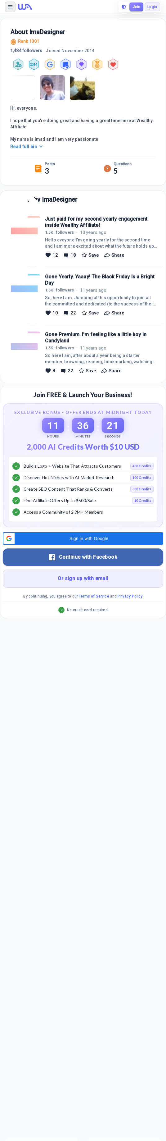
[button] (83, 538)
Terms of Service (94, 596)
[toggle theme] (123, 6)
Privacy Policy (130, 596)
